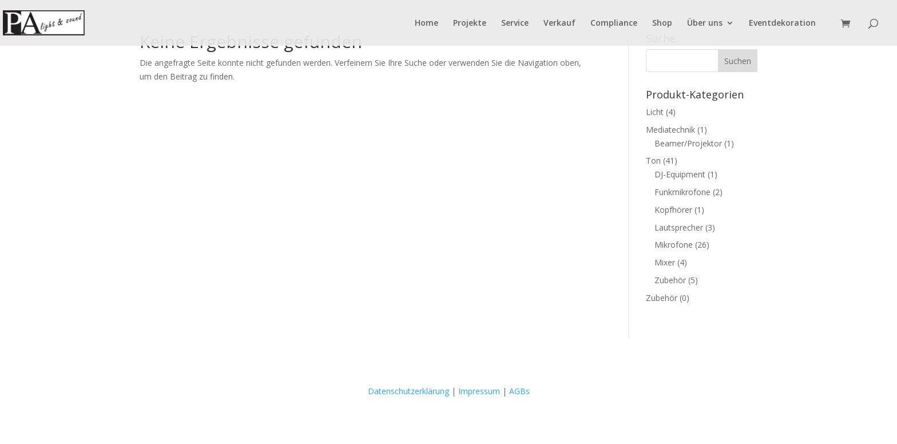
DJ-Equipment (679, 174)
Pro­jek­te (469, 23)
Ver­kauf (559, 23)
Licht (655, 111)
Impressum (479, 391)
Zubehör (670, 280)
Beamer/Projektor (688, 143)
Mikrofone (673, 244)
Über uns (705, 23)
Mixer (664, 262)
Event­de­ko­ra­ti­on (782, 23)
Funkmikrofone (682, 192)
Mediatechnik (670, 129)
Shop (662, 23)
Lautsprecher (678, 227)
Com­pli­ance (613, 23)
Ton (653, 160)
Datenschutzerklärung (408, 391)
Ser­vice (515, 23)
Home (426, 23)
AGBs (519, 391)
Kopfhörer (673, 209)
